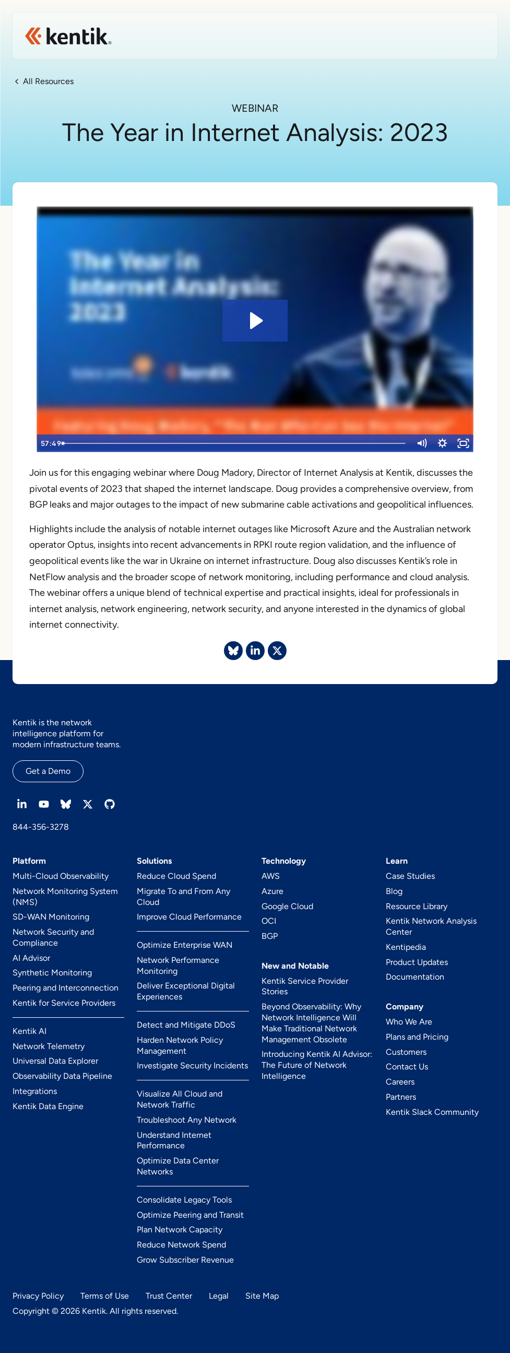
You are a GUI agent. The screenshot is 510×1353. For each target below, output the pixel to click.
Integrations (35, 1091)
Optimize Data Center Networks (178, 1166)
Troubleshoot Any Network (186, 1120)
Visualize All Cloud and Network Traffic (179, 1099)
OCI (269, 921)
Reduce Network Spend (181, 1245)
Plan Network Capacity (179, 1229)
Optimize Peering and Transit (190, 1215)
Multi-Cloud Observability (61, 876)
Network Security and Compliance (53, 937)
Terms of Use (104, 1296)
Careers (400, 1082)
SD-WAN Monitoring (51, 917)
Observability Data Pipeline (62, 1076)
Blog (394, 891)
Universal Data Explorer (55, 1061)
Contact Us (407, 1067)
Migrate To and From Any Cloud (183, 896)
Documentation (415, 977)
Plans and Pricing (417, 1037)
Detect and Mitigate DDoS (186, 1025)
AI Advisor (31, 958)
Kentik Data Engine (48, 1106)
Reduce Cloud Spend (176, 876)
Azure (272, 891)
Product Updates (417, 962)
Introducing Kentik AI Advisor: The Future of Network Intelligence (317, 1065)
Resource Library (416, 906)
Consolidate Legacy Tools (184, 1200)
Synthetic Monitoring (52, 973)
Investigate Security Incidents (192, 1065)
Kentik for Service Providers (64, 1003)
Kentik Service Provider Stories (305, 986)
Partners (401, 1097)
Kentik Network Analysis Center (431, 926)
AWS (271, 876)
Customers (406, 1052)
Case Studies (410, 876)
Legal (219, 1296)
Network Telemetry (49, 1046)
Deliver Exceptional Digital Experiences (186, 991)
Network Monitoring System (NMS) (65, 896)
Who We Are (409, 1022)
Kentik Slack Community (432, 1112)
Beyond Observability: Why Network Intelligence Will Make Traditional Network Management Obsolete (311, 1023)
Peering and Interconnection (65, 988)
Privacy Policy (38, 1296)
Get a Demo (48, 771)
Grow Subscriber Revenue (185, 1260)
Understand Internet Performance (174, 1140)
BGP (270, 936)
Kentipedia (406, 947)
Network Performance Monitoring (178, 965)
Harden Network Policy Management (180, 1045)
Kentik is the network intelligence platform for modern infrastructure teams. (67, 733)
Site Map (262, 1296)
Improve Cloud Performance (189, 917)
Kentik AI (29, 1031)
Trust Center (169, 1296)
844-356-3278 (41, 827)
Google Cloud (287, 906)
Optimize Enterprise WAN (184, 945)
